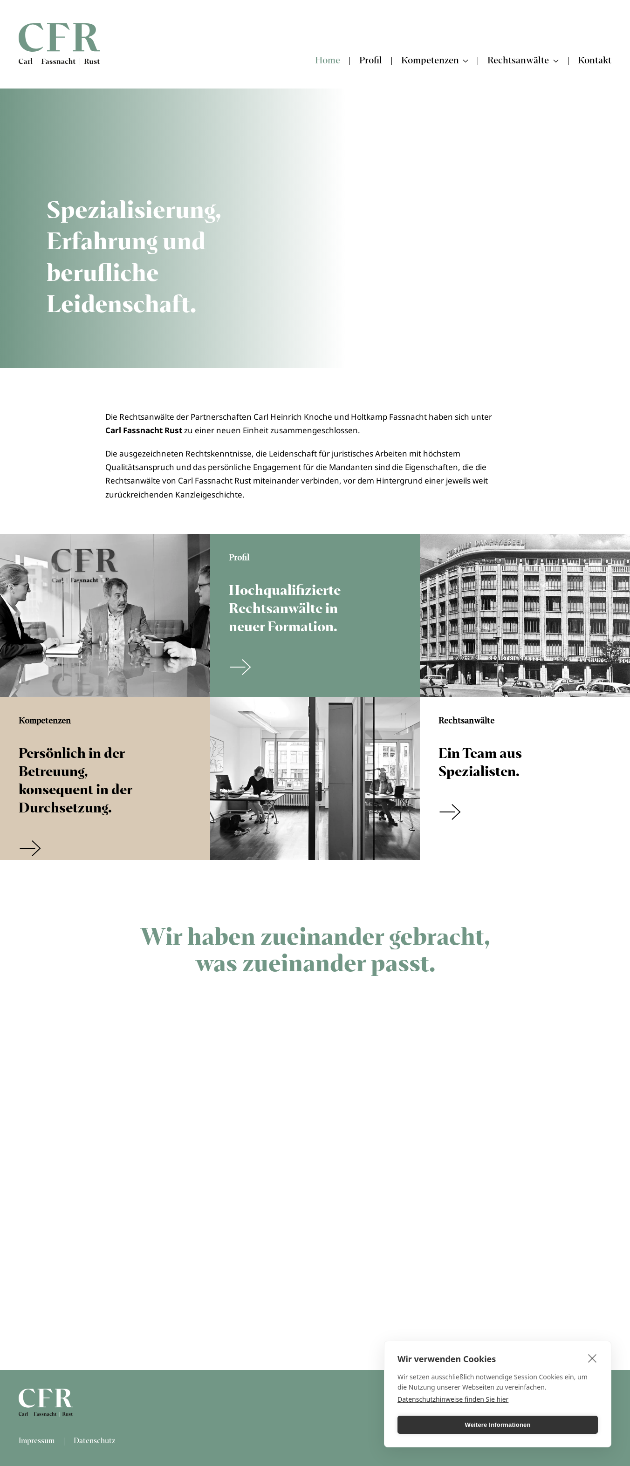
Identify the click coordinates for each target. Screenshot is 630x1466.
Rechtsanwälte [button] (523, 60)
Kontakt (594, 60)
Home (327, 60)
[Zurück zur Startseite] (59, 44)
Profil (370, 60)
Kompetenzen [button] (435, 60)
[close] (592, 1357)
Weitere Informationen (497, 1424)
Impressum (37, 1441)
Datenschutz (94, 1441)
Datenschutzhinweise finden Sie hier (452, 1399)
